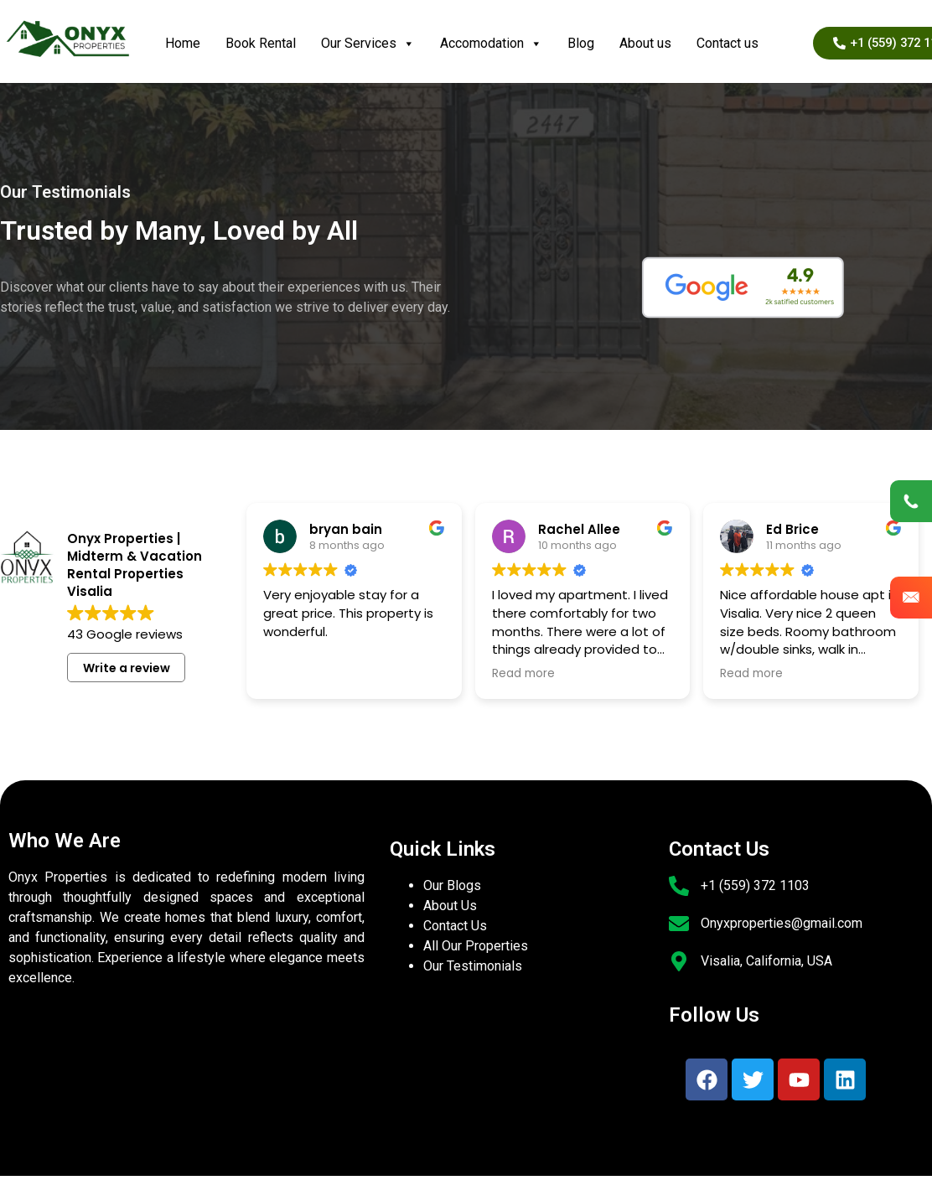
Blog (580, 43)
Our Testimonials (472, 966)
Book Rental (260, 43)
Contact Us (455, 926)
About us (645, 43)
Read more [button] (523, 673)
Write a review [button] (126, 668)
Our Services (368, 43)
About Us (450, 906)
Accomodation (491, 43)
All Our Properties (475, 946)
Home (182, 43)
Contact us (727, 43)
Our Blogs (452, 885)
